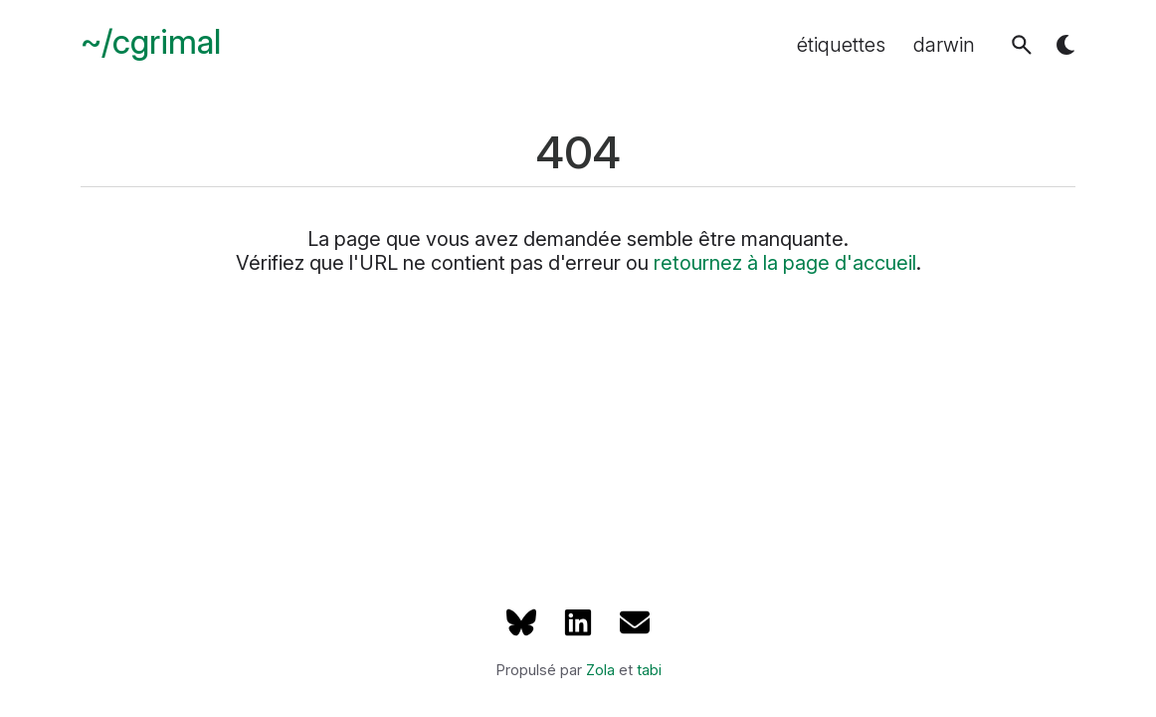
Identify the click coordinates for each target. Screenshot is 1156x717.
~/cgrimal (151, 42)
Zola (600, 670)
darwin (944, 45)
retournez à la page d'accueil (785, 263)
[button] (1022, 45)
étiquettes (841, 45)
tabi (649, 670)
